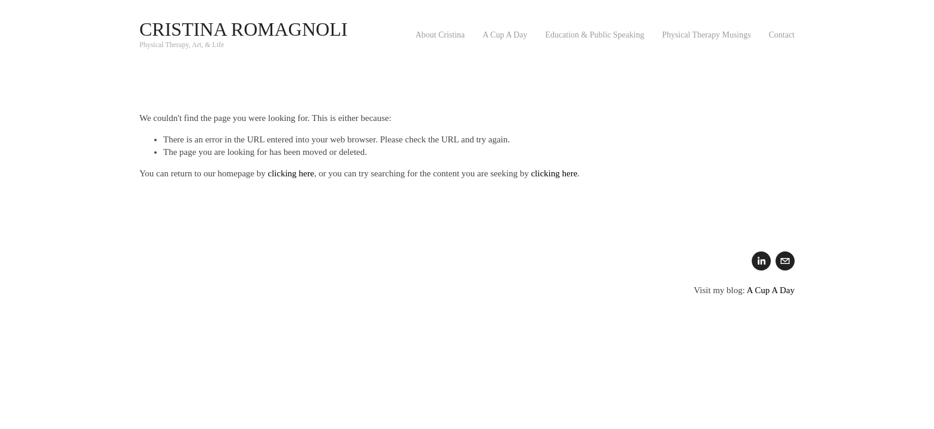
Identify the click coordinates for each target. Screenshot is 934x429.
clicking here (291, 173)
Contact (781, 34)
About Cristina (440, 34)
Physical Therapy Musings (706, 34)
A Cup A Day (504, 34)
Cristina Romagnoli (243, 29)
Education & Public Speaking (594, 34)
